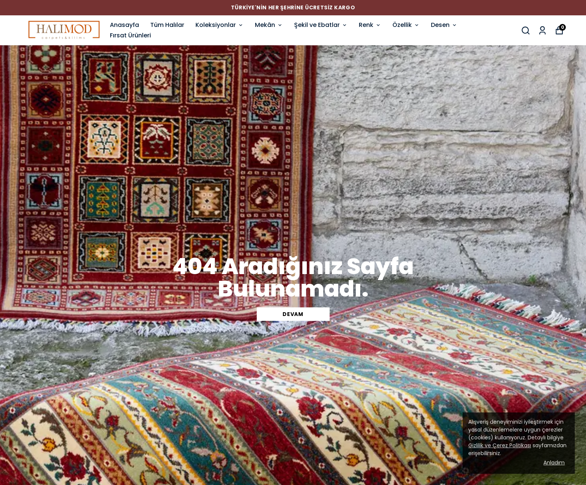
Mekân (269, 25)
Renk (370, 25)
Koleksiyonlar (219, 25)
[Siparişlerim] (542, 30)
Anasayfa (124, 25)
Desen (444, 25)
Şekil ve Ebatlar (321, 25)
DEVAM (293, 314)
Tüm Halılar (167, 25)
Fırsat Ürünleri (130, 35)
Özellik (406, 25)
